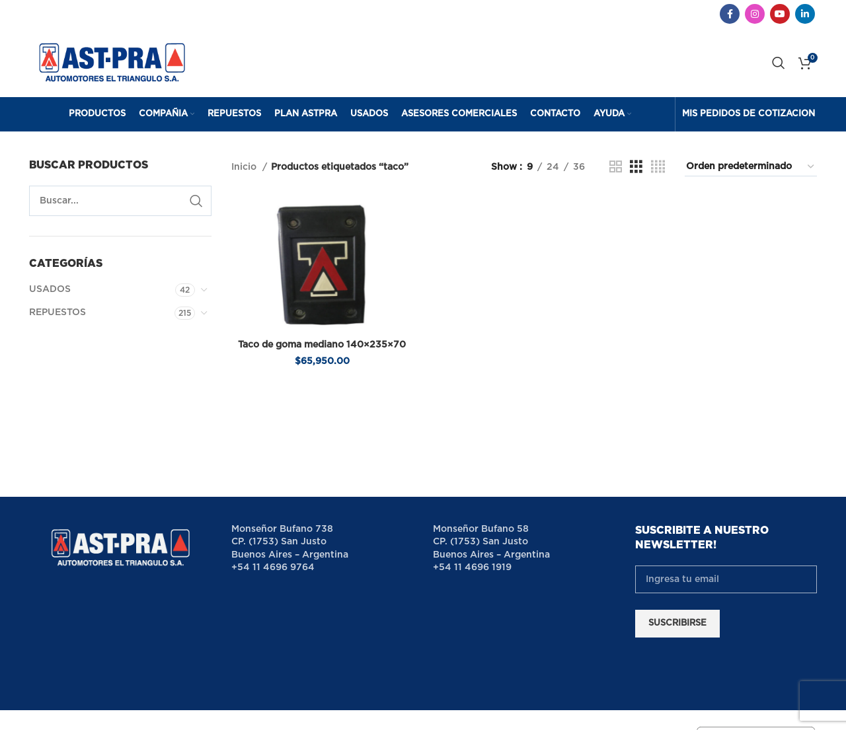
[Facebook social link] (730, 14)
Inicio (245, 167)
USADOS (50, 289)
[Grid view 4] (658, 167)
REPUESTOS (57, 312)
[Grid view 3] (636, 167)
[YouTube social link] (780, 14)
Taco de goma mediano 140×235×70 (322, 344)
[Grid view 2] (615, 167)
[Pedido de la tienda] (751, 167)
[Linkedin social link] (805, 14)
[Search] (778, 63)
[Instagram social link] (755, 14)
